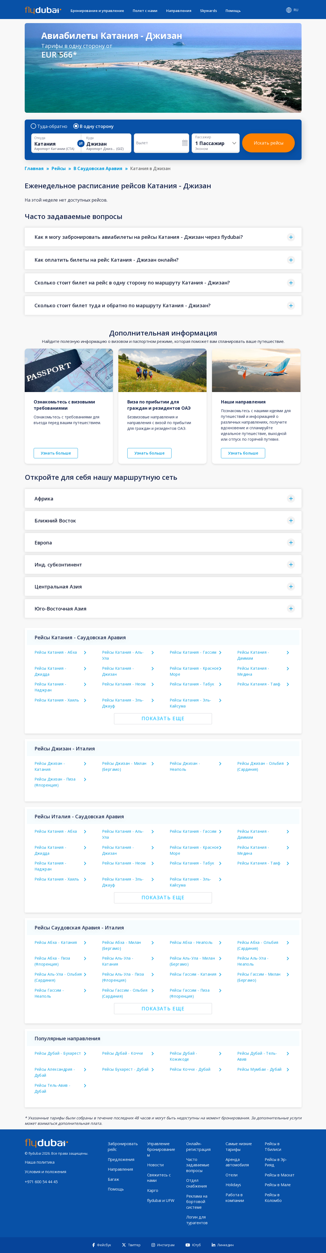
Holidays (233, 1184)
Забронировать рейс (123, 1146)
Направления (178, 10)
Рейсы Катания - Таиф (259, 684)
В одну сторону (94, 126)
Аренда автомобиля (237, 1162)
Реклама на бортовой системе (196, 1202)
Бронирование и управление (97, 10)
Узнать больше (56, 453)
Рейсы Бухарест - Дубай (125, 1069)
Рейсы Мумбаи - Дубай (259, 1069)
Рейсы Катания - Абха (55, 652)
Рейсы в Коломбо (273, 1197)
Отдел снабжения (196, 1183)
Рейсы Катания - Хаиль (56, 700)
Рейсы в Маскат (280, 1174)
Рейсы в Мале (278, 1184)
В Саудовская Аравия (98, 168)
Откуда (39, 138)
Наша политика (40, 1162)
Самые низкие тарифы (239, 1146)
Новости (155, 1164)
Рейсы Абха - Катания (55, 942)
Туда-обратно (49, 126)
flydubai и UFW (160, 1200)
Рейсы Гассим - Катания (193, 974)
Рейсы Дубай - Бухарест (57, 1053)
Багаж (113, 1179)
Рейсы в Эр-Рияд (276, 1162)
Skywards (208, 10)
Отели (232, 1174)
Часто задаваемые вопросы (197, 1165)
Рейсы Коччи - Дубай (190, 1069)
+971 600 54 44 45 (41, 1181)
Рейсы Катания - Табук (192, 684)
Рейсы (59, 168)
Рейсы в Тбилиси (273, 1146)
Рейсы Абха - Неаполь (191, 942)
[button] (163, 237)
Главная (34, 168)
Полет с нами (145, 10)
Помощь (233, 10)
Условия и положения (45, 1171)
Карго (152, 1190)
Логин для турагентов (197, 1219)
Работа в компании (235, 1197)
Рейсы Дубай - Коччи (122, 1053)
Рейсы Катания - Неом (124, 684)
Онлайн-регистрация (198, 1146)
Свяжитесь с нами (159, 1177)
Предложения (121, 1159)
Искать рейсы (268, 143)
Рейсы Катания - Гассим (193, 652)
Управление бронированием (161, 1149)
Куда (90, 138)
